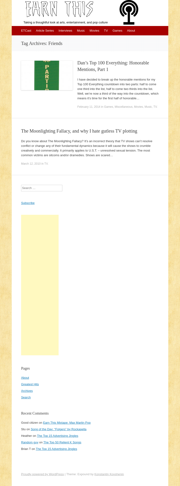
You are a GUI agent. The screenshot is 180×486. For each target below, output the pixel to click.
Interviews (65, 30)
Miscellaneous (123, 106)
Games (117, 30)
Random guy (29, 442)
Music (81, 30)
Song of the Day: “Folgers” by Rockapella (58, 429)
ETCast (26, 30)
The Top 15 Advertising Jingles (57, 436)
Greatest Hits (30, 384)
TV (106, 30)
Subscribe (28, 203)
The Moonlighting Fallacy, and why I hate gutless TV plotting (79, 131)
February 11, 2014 (88, 106)
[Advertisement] (40, 285)
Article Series (45, 30)
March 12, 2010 (31, 163)
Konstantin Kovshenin (109, 474)
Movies (94, 30)
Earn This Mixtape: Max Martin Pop (67, 422)
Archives (27, 391)
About (131, 30)
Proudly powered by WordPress (42, 474)
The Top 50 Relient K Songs (62, 442)
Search (26, 397)
